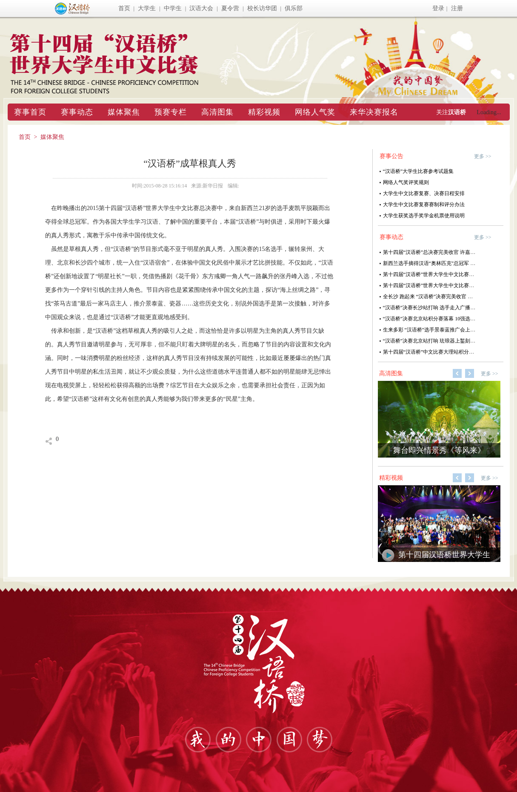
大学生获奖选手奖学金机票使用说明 (424, 216)
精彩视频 (264, 112)
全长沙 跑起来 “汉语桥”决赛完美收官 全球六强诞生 (441, 297)
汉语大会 (201, 8)
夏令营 (230, 8)
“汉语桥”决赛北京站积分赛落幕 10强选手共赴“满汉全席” (447, 319)
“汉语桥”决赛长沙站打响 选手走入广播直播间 (434, 308)
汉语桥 (457, 112)
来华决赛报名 (374, 112)
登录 (438, 8)
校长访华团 (262, 8)
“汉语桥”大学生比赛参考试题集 (418, 171)
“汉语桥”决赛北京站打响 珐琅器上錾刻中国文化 (437, 341)
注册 (457, 8)
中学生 (173, 8)
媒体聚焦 (124, 112)
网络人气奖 (315, 112)
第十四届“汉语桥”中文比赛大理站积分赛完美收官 (439, 352)
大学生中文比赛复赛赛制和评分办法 (424, 204)
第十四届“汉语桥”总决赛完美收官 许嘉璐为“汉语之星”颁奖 (449, 252)
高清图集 (217, 112)
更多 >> (482, 156)
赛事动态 (77, 112)
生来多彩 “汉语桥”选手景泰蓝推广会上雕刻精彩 (437, 330)
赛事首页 (30, 112)
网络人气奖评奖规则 (406, 182)
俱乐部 (294, 8)
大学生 (147, 8)
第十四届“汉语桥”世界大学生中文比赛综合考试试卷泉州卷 (449, 274)
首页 (124, 8)
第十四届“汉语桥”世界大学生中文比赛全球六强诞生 (441, 285)
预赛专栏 (170, 112)
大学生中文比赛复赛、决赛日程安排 (424, 193)
